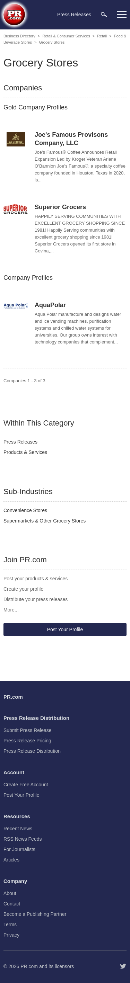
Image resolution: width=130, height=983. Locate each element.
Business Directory (19, 36)
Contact (11, 903)
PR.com (29, 966)
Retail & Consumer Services (66, 36)
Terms (10, 924)
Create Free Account (25, 784)
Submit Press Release (27, 730)
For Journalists (19, 849)
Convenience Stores (25, 510)
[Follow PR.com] (123, 966)
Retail (102, 36)
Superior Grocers (60, 207)
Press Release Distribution (32, 751)
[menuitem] (104, 14)
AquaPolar (50, 305)
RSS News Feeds (22, 839)
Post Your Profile (65, 629)
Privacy (11, 935)
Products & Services (25, 452)
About (9, 893)
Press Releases (20, 442)
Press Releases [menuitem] (74, 14)
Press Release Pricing (27, 740)
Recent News (17, 828)
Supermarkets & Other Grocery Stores (44, 521)
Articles (11, 860)
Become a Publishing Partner (34, 914)
